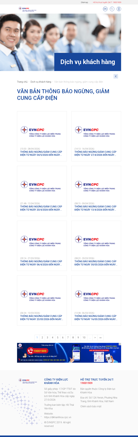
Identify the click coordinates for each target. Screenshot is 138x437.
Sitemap (84, 2)
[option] (69, 353)
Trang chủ (22, 81)
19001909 (117, 2)
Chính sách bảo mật (90, 406)
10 (84, 337)
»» (100, 337)
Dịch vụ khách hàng (41, 81)
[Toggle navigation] (119, 9)
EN (105, 9)
